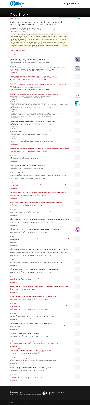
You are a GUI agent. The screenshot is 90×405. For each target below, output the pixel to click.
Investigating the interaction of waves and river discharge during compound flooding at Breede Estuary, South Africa (36, 113)
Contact (62, 402)
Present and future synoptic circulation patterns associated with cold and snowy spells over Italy (32, 76)
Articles (11, 18)
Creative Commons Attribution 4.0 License (50, 402)
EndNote (14, 54)
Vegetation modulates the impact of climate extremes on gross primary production (29, 358)
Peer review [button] (50, 7)
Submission (38, 7)
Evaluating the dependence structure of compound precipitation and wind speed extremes (30, 350)
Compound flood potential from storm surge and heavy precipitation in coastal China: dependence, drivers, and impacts (37, 211)
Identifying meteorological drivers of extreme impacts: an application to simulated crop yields (31, 323)
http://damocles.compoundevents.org (28, 40)
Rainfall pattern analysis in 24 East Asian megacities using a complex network (27, 59)
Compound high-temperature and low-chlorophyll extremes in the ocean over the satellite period (32, 315)
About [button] (65, 7)
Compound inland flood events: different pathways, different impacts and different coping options (32, 121)
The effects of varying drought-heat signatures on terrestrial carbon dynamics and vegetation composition (34, 94)
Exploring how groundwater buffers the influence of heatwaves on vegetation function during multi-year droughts (36, 202)
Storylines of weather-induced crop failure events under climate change (26, 140)
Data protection (73, 402)
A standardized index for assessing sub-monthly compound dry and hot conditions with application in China (34, 296)
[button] (58, 18)
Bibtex (13, 52)
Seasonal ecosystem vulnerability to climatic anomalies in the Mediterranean (27, 165)
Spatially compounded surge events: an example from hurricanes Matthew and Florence (30, 261)
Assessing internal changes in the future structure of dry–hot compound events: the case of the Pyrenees (34, 269)
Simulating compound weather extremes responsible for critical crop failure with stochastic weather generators (35, 342)
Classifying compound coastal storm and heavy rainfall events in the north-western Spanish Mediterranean (34, 229)
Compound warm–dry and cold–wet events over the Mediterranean (25, 375)
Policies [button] (44, 7)
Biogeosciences (72, 3)
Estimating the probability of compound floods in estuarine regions (25, 278)
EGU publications (73, 7)
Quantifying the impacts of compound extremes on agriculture (24, 333)
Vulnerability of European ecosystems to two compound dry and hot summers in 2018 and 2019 (32, 174)
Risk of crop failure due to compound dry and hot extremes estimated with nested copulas (30, 367)
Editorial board (59, 7)
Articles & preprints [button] (28, 7)
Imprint (67, 402)
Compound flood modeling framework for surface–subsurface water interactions (28, 103)
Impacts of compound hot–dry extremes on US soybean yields (24, 157)
